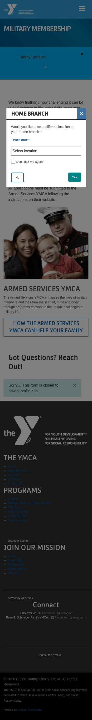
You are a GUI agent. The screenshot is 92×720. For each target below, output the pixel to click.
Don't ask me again (29, 161)
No (17, 177)
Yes (74, 177)
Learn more (20, 140)
